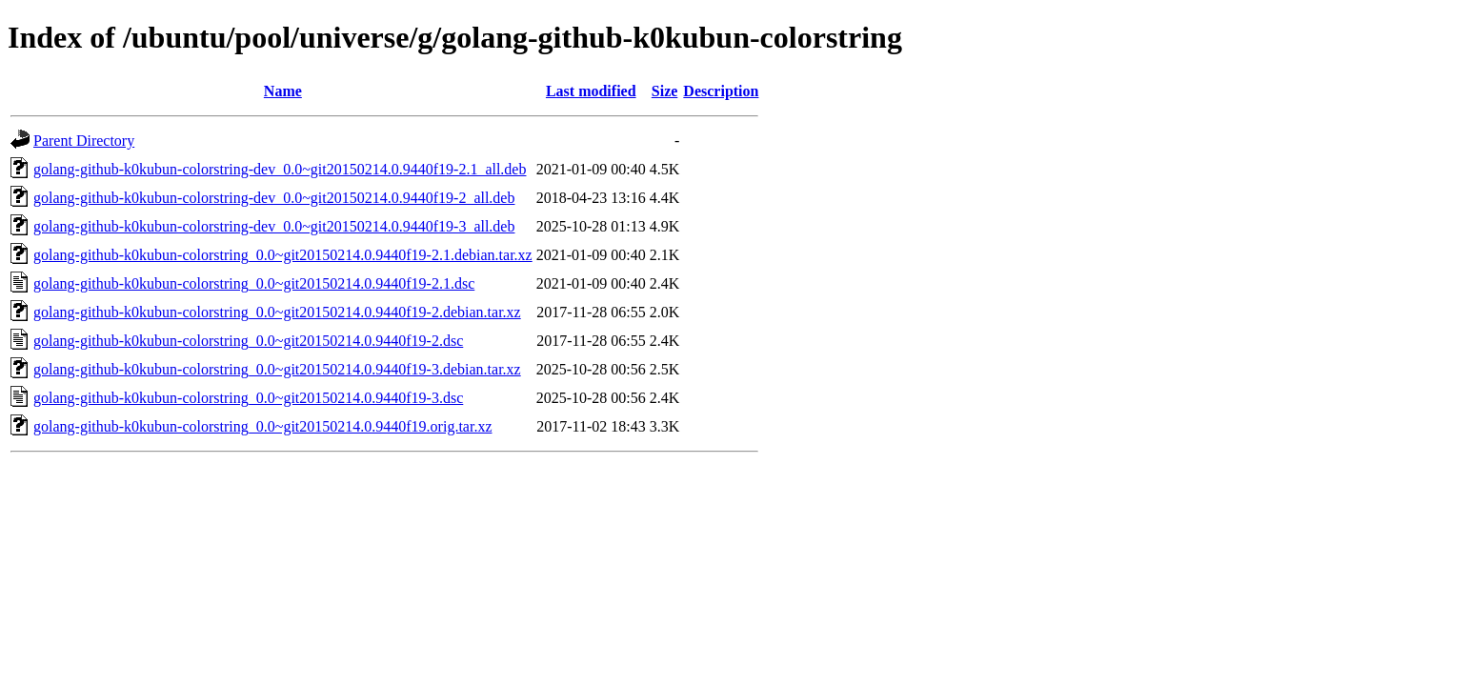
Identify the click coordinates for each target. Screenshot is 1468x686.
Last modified (591, 91)
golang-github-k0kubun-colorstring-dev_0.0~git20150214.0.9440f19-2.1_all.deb (279, 169)
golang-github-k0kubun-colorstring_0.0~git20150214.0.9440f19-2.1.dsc (253, 283)
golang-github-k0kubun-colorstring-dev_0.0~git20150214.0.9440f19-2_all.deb (273, 198)
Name (283, 91)
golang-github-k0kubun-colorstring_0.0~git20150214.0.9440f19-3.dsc (248, 398)
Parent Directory (83, 140)
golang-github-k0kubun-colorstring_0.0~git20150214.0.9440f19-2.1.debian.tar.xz (283, 255)
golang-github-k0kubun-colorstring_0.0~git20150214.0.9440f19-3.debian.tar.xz (277, 369)
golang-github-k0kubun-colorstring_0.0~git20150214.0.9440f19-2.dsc (248, 341)
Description (720, 91)
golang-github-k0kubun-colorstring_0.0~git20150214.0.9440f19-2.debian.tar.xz (277, 312)
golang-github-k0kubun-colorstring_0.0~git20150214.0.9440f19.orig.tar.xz (262, 426)
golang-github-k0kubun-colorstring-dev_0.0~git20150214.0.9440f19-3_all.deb (273, 226)
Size (665, 91)
